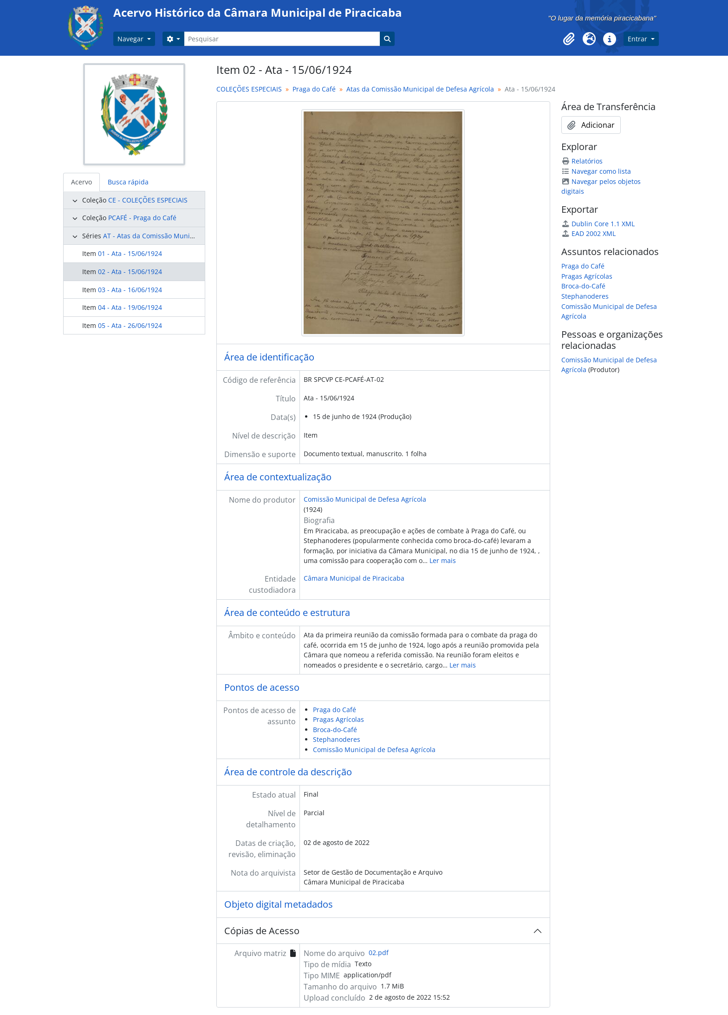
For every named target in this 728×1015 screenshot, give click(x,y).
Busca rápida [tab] (128, 181)
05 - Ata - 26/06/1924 (130, 325)
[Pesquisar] (282, 39)
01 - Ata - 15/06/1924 (130, 253)
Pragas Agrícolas (338, 719)
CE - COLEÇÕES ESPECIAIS (148, 200)
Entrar (638, 38)
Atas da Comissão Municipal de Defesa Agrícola (420, 89)
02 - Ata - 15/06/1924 (130, 271)
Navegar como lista (596, 171)
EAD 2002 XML (588, 233)
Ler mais (442, 560)
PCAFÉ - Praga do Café (142, 217)
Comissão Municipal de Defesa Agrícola (365, 499)
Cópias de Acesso (261, 930)
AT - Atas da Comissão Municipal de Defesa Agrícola (184, 235)
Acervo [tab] (81, 181)
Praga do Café (314, 89)
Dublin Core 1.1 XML (598, 223)
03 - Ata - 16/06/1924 (130, 289)
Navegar (131, 38)
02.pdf (379, 952)
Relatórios (582, 161)
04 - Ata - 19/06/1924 (130, 307)
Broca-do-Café (335, 729)
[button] (569, 39)
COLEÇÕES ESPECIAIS (249, 89)
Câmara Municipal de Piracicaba (354, 578)
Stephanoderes (336, 739)
